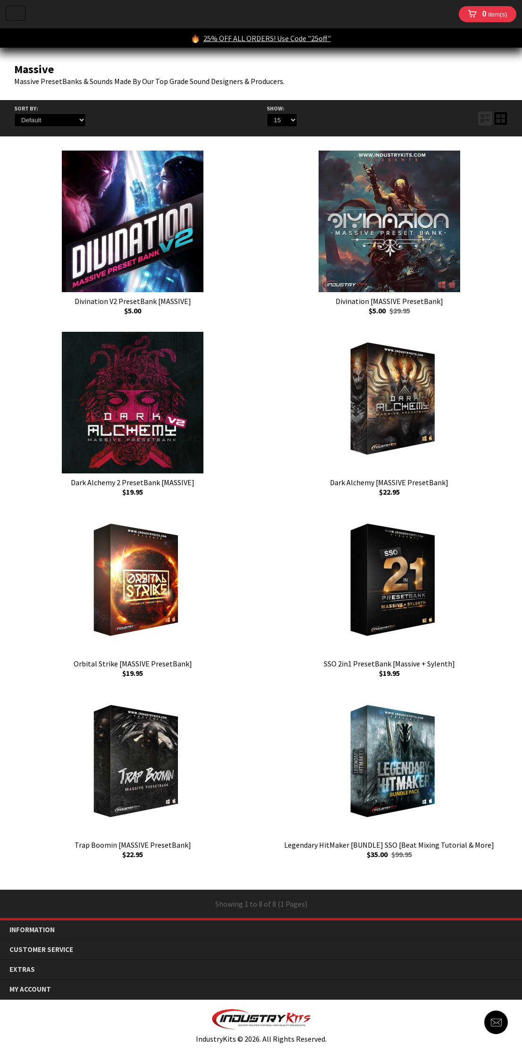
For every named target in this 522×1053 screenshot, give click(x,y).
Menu (15, 13)
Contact (496, 1022)
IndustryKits (242, 14)
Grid (501, 118)
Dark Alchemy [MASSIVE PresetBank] (389, 482)
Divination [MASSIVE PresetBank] (389, 301)
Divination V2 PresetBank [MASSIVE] (133, 301)
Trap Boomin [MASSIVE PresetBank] (133, 845)
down (508, 930)
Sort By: (26, 108)
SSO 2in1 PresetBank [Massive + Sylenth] (389, 663)
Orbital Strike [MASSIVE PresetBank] (133, 663)
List (485, 118)
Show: (276, 108)
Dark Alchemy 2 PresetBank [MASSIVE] (132, 482)
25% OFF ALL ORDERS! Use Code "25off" (267, 38)
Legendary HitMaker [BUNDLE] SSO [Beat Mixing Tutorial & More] (389, 845)
